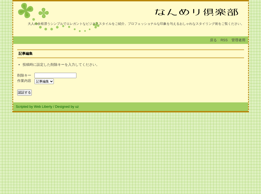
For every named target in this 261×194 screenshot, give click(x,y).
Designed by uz (67, 107)
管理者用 (238, 40)
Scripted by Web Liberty (34, 107)
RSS (224, 40)
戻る (213, 40)
